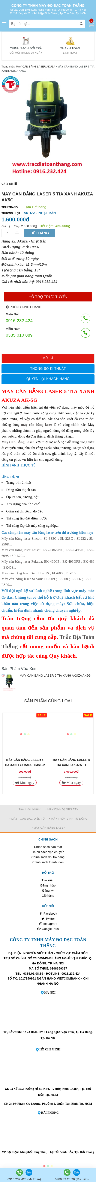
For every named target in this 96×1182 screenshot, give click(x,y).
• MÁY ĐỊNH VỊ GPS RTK (61, 809)
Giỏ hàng (48, 895)
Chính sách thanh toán (48, 862)
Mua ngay (26, 782)
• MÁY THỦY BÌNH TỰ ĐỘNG (68, 818)
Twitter (48, 918)
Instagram (48, 923)
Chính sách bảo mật (48, 847)
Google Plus (48, 929)
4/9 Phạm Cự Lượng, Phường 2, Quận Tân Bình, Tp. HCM (52, 1103)
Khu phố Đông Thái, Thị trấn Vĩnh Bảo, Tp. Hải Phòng (57, 1152)
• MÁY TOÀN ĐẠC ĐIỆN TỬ (27, 818)
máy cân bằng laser (36, 424)
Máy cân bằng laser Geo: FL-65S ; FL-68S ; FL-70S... (40, 573)
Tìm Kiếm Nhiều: (30, 809)
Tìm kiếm (48, 880)
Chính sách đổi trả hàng (48, 857)
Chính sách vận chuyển (48, 852)
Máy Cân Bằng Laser (18, 442)
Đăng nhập (48, 885)
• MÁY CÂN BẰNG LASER (48, 827)
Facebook (48, 913)
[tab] (48, 358)
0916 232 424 (19, 320)
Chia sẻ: (8, 183)
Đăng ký (48, 890)
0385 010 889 (19, 335)
